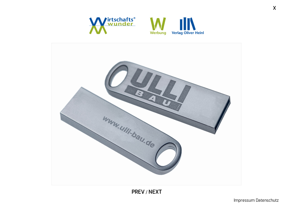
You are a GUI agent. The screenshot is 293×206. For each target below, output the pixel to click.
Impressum (244, 201)
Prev (138, 192)
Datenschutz (267, 201)
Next (155, 192)
